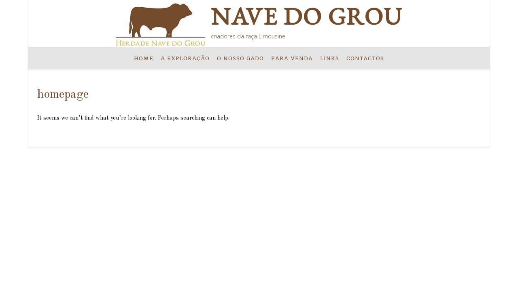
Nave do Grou (306, 16)
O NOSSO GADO (240, 58)
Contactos (365, 58)
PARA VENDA (292, 58)
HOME (143, 58)
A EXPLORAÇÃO (185, 58)
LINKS (329, 58)
